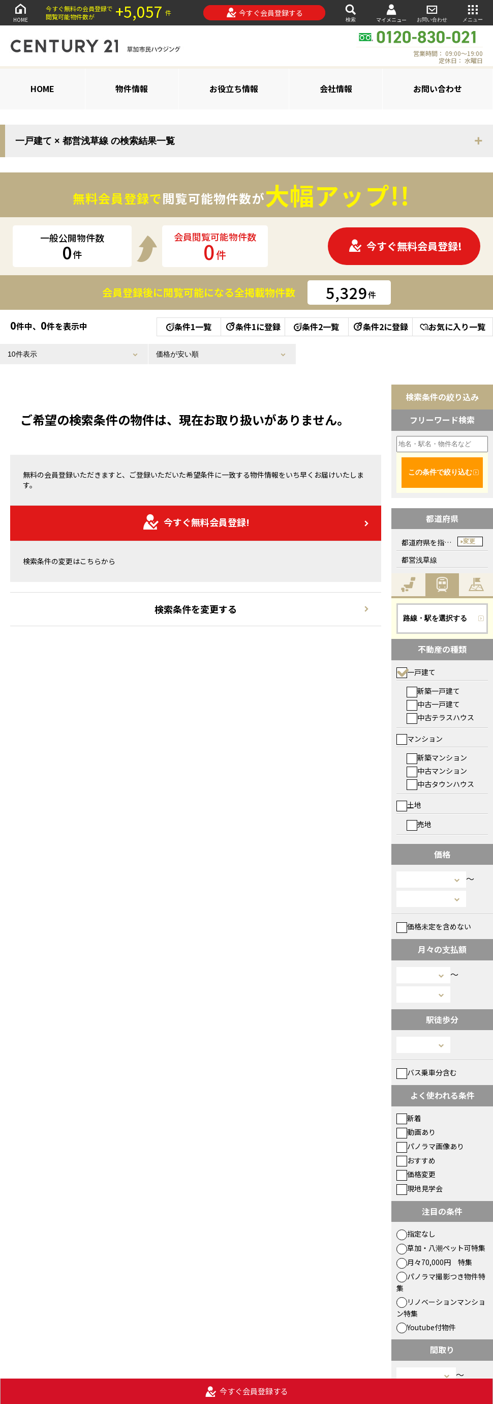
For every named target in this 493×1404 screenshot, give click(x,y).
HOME (20, 12)
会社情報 (336, 88)
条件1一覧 (188, 326)
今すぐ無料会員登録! (405, 246)
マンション (419, 739)
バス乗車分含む (426, 1072)
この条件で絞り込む (440, 472)
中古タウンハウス (440, 784)
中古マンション (437, 771)
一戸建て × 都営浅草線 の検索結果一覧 (95, 141)
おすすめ (416, 1160)
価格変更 (416, 1174)
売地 (419, 824)
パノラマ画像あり (430, 1146)
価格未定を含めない (433, 926)
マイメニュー (391, 13)
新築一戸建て (433, 691)
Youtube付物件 (426, 1327)
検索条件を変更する (196, 609)
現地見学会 (419, 1188)
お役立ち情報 (233, 88)
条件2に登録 (380, 326)
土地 (408, 805)
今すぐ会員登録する (264, 13)
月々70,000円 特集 (434, 1262)
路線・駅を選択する (435, 618)
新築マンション (437, 757)
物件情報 (131, 88)
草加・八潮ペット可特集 (440, 1248)
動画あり (416, 1132)
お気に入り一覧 (452, 326)
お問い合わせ (432, 12)
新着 (408, 1118)
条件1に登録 (253, 326)
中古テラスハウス (440, 717)
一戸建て (416, 672)
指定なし (416, 1233)
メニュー (472, 12)
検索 (350, 12)
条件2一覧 (316, 326)
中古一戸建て (433, 704)
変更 (469, 541)
